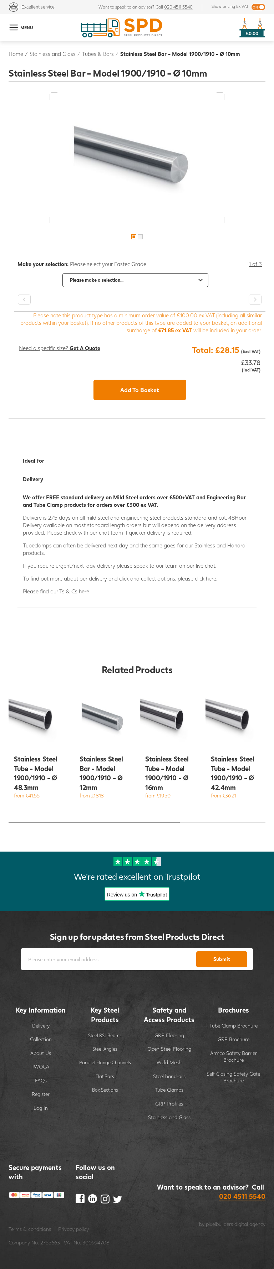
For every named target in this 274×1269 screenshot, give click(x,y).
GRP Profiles (169, 1104)
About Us (40, 1053)
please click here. (197, 578)
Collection (41, 1039)
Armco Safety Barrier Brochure (233, 1056)
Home (16, 54)
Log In (41, 1108)
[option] (137, 158)
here (84, 591)
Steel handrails (169, 1076)
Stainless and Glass (53, 54)
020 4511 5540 (178, 7)
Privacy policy (73, 1229)
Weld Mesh (169, 1062)
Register (41, 1094)
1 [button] (133, 236)
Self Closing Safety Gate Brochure (233, 1077)
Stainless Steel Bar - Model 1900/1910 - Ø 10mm (180, 54)
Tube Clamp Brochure (233, 1026)
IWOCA (40, 1066)
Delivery (41, 1026)
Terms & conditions (30, 1229)
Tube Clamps (169, 1090)
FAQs (41, 1080)
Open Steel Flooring (169, 1049)
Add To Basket (139, 389)
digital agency (249, 1224)
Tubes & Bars (98, 54)
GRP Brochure (233, 1039)
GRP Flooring (169, 1035)
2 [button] (140, 236)
